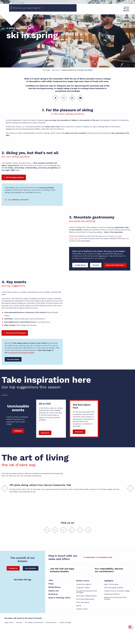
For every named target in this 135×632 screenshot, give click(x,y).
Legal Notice (8, 622)
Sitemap (19, 622)
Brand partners (51, 622)
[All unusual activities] (17, 200)
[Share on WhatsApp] (72, 98)
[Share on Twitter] (64, 98)
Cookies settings (65, 622)
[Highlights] (18, 430)
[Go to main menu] (126, 9)
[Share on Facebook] (55, 98)
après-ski (111, 251)
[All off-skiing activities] (14, 177)
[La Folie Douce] (80, 265)
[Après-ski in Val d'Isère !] (115, 265)
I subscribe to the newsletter (98, 557)
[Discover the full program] (15, 333)
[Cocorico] (95, 265)
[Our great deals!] (13, 359)
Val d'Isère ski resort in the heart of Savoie (23, 618)
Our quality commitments (34, 622)
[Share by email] (80, 98)
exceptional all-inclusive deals (21, 353)
